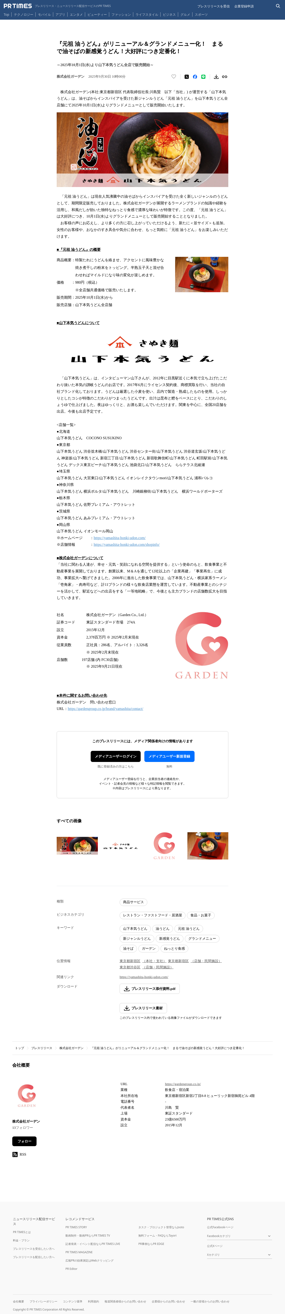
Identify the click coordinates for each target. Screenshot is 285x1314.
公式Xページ (215, 1246)
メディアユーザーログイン (115, 756)
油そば (128, 948)
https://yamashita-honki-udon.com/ (120, 538)
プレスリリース (41, 1048)
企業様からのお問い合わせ (168, 1301)
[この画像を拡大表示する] (77, 846)
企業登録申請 (244, 6)
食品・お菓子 (200, 915)
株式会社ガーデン (71, 1048)
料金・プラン (21, 1240)
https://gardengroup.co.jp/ (183, 1084)
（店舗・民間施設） (206, 961)
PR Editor (71, 1269)
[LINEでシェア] (203, 76)
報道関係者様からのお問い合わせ (125, 1301)
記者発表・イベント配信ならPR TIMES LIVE (92, 1244)
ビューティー (97, 14)
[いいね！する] (173, 76)
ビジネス (169, 14)
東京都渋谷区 (130, 967)
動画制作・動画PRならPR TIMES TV (87, 1235)
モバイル (44, 14)
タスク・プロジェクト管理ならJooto (161, 1227)
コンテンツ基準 (72, 1301)
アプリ (60, 14)
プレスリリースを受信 (213, 6)
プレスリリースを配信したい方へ (34, 1257)
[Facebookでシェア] (195, 76)
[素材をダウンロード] (216, 76)
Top (6, 14)
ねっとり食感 (174, 948)
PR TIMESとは (22, 1232)
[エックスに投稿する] (186, 76)
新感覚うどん (169, 938)
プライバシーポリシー (43, 1301)
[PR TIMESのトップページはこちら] (57, 6)
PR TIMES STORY (76, 1227)
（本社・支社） (154, 961)
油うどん (163, 928)
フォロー (24, 1141)
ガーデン (149, 948)
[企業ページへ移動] (26, 1097)
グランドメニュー (202, 938)
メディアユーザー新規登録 (169, 756)
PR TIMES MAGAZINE (79, 1252)
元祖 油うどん (189, 928)
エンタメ (76, 14)
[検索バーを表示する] (278, 6)
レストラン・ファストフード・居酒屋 (152, 915)
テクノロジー (23, 14)
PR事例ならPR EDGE (151, 1244)
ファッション (121, 14)
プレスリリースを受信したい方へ (34, 1249)
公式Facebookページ (220, 1227)
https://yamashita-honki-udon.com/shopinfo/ (127, 544)
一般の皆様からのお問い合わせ (210, 1301)
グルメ (185, 14)
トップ (19, 1048)
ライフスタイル (147, 14)
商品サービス (133, 902)
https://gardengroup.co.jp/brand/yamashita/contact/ (105, 709)
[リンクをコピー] (224, 76)
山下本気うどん (135, 928)
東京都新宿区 (130, 961)
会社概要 (18, 1301)
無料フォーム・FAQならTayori (157, 1235)
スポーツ (201, 14)
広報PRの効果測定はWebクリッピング (89, 1260)
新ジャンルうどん (137, 938)
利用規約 (93, 1301)
